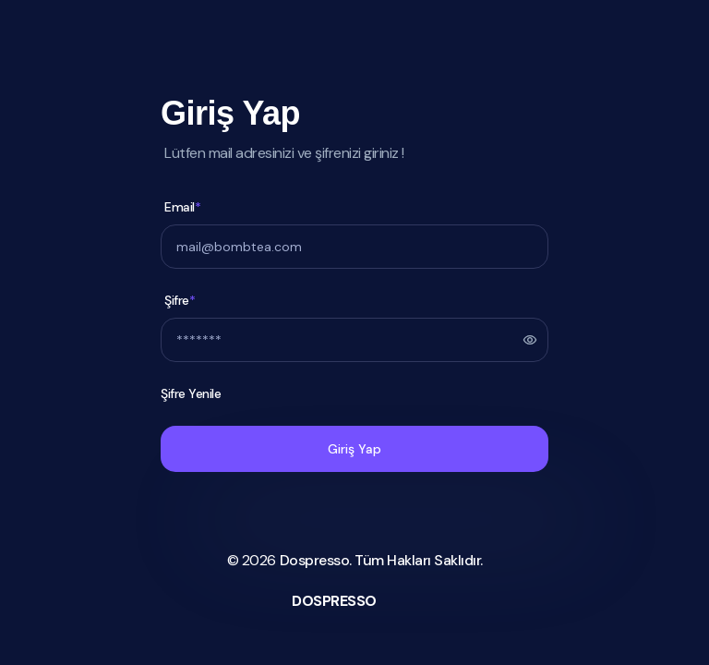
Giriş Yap (354, 449)
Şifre (179, 300)
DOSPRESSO (334, 601)
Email (182, 207)
